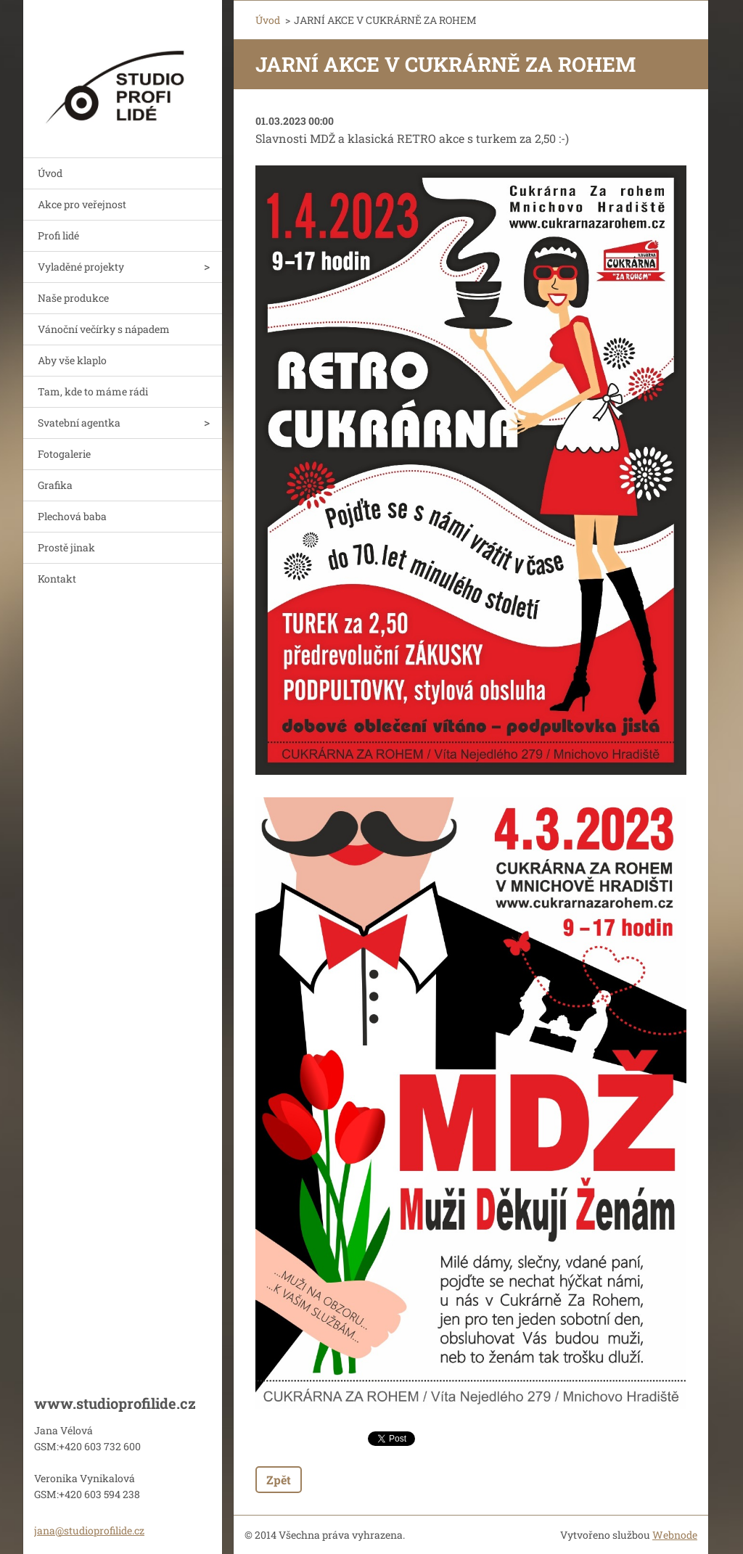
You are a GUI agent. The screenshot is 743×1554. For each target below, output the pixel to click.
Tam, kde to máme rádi (93, 391)
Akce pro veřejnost (82, 204)
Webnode (674, 1535)
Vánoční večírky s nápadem (104, 329)
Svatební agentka (79, 422)
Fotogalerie (64, 454)
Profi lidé (58, 235)
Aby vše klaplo (72, 360)
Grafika (55, 485)
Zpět (278, 1479)
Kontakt (57, 578)
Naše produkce (73, 298)
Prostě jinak (66, 547)
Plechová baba (72, 516)
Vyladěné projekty (81, 267)
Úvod (50, 173)
